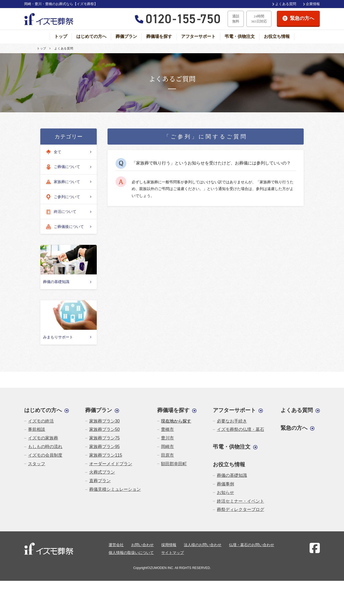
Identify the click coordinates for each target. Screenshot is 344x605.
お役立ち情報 (277, 36)
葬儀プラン (126, 36)
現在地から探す (176, 421)
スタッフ (36, 463)
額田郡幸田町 (174, 463)
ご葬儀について (62, 167)
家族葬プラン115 (105, 455)
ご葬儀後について (64, 226)
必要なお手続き (232, 421)
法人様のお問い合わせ (202, 545)
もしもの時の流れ (45, 446)
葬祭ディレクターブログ (240, 509)
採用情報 (168, 545)
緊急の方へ (294, 428)
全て (53, 152)
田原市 (167, 455)
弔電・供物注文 (240, 36)
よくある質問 (285, 4)
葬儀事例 (225, 484)
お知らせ (225, 492)
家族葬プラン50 (104, 429)
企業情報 (313, 4)
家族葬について (62, 182)
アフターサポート (198, 36)
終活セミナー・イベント (240, 501)
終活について (60, 212)
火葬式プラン (102, 472)
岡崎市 (167, 446)
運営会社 (116, 545)
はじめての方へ (91, 36)
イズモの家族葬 (43, 438)
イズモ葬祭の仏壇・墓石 (240, 429)
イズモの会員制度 (45, 455)
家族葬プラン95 (104, 446)
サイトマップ (172, 552)
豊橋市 (167, 429)
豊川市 (167, 438)
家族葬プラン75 (104, 438)
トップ (60, 36)
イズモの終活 (41, 421)
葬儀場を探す (159, 36)
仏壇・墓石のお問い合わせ (251, 545)
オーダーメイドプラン (110, 463)
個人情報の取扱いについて (131, 552)
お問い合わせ (142, 545)
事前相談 (36, 429)
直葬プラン (100, 480)
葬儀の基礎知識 (232, 475)
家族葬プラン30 (104, 421)
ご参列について (62, 197)
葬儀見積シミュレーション (115, 489)
